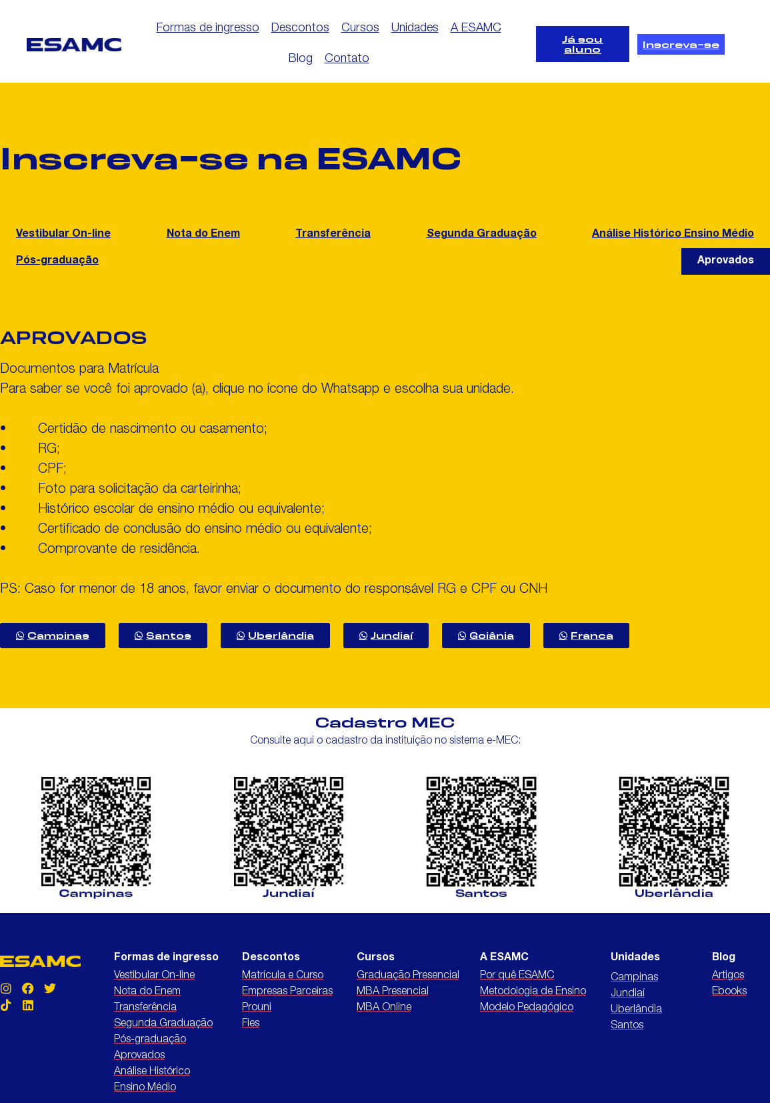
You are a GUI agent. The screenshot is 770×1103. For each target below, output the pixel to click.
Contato (347, 59)
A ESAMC (476, 29)
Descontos (300, 29)
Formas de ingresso (208, 29)
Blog (301, 59)
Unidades (415, 29)
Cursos (360, 29)
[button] (725, 261)
